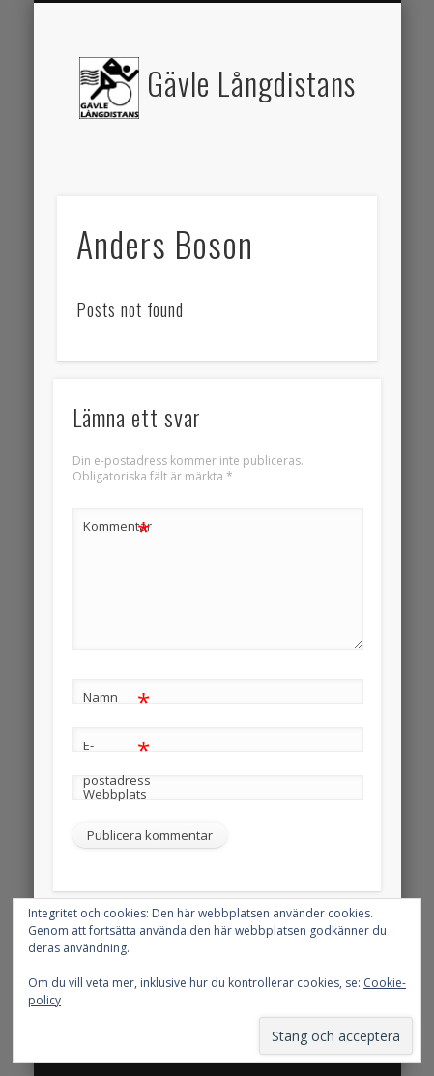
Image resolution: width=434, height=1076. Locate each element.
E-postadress (117, 759)
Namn (116, 697)
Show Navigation (329, 173)
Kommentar (117, 526)
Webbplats (115, 793)
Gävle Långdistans (251, 82)
